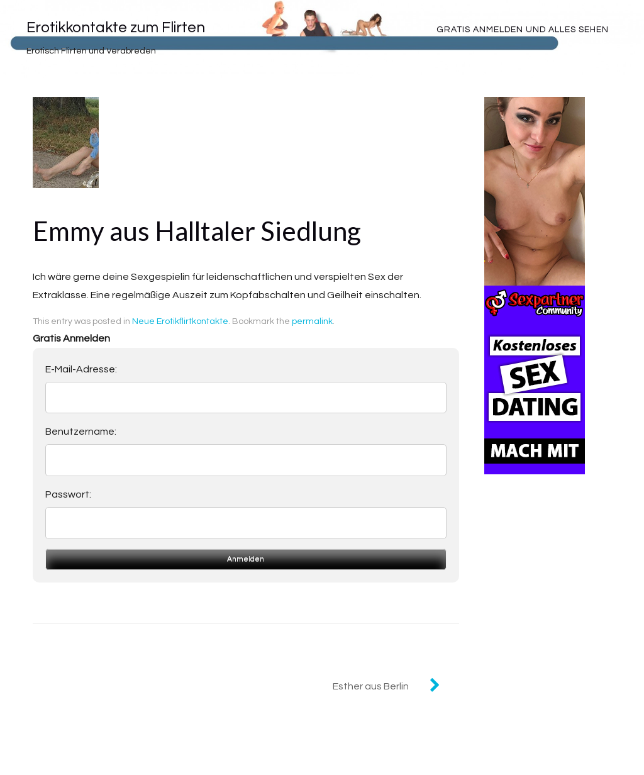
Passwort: (68, 494)
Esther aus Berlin (371, 686)
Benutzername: (80, 432)
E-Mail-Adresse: (81, 369)
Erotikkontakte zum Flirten (115, 27)
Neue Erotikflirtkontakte (180, 321)
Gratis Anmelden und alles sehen (522, 29)
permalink (312, 321)
